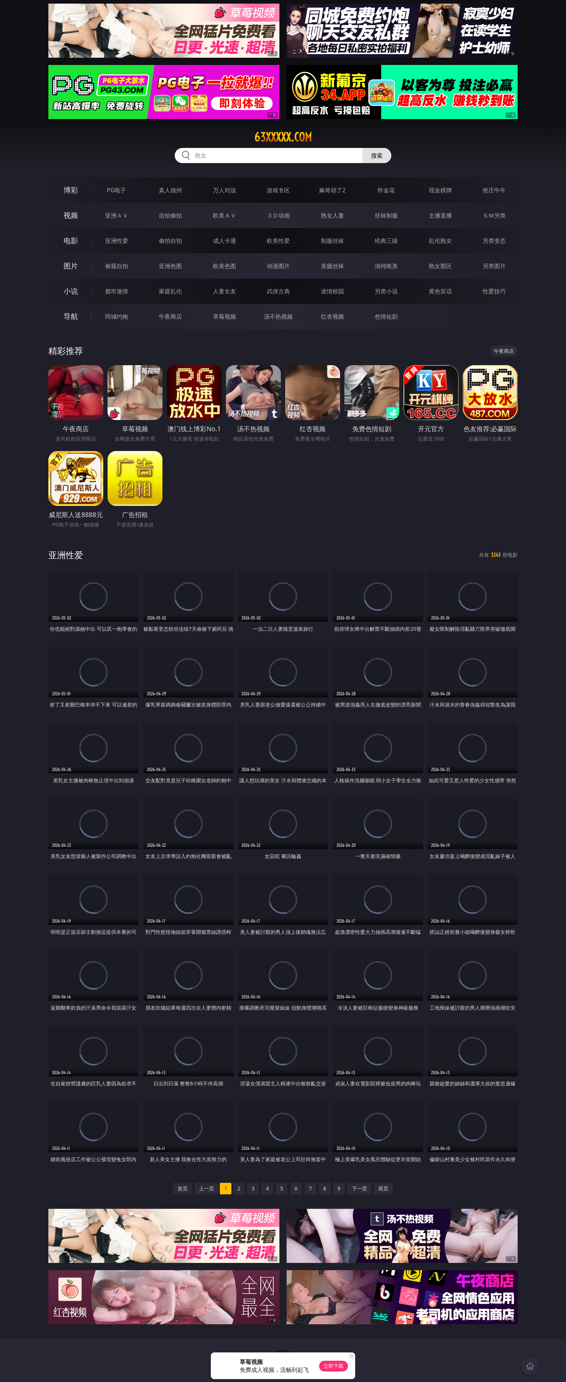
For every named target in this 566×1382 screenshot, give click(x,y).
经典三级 (386, 241)
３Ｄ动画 (278, 215)
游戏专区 (278, 190)
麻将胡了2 (332, 190)
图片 (71, 266)
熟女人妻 (332, 215)
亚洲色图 (170, 266)
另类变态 (494, 241)
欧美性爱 (278, 241)
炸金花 (386, 190)
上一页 (206, 1188)
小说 (71, 291)
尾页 (383, 1188)
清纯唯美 (386, 266)
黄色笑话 (440, 291)
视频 (71, 215)
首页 (183, 1188)
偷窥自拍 (116, 266)
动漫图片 (278, 266)
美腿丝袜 (332, 266)
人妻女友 (224, 291)
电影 (71, 240)
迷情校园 (332, 291)
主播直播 (440, 215)
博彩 (71, 190)
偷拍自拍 (170, 241)
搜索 (377, 155)
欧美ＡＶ (224, 215)
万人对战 (224, 190)
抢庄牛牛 (494, 190)
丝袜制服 (386, 215)
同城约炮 (116, 316)
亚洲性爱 (116, 241)
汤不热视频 (278, 316)
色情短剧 (386, 316)
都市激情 (116, 291)
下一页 (359, 1188)
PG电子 (116, 190)
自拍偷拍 (170, 215)
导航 (71, 316)
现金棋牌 (440, 190)
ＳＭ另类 (494, 215)
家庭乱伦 (170, 291)
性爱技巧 (494, 291)
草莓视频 (224, 316)
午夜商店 (170, 316)
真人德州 (170, 190)
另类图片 (494, 266)
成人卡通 (224, 241)
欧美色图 (224, 266)
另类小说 (386, 291)
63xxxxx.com (283, 137)
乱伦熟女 (440, 241)
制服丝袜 (332, 241)
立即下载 (333, 1366)
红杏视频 (332, 316)
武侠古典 (278, 291)
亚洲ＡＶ (116, 215)
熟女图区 (440, 266)
